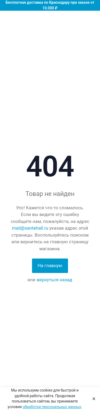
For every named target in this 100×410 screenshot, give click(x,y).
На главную (50, 265)
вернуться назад (54, 279)
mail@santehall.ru (30, 228)
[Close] (92, 399)
